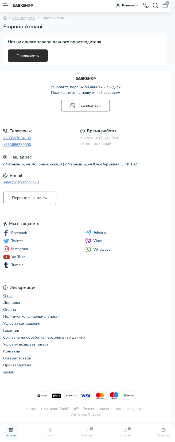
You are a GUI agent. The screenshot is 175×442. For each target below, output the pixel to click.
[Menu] (6, 5)
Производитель (24, 18)
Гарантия (11, 330)
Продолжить (28, 55)
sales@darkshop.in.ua (21, 182)
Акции (8, 372)
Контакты (11, 351)
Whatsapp (98, 249)
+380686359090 (17, 144)
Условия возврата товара (26, 344)
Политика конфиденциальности (31, 316)
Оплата (9, 309)
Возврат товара (17, 358)
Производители (17, 365)
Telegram (96, 232)
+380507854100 (17, 138)
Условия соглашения (21, 323)
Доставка (11, 302)
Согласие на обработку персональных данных (44, 337)
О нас (8, 295)
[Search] (155, 5)
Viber (93, 241)
